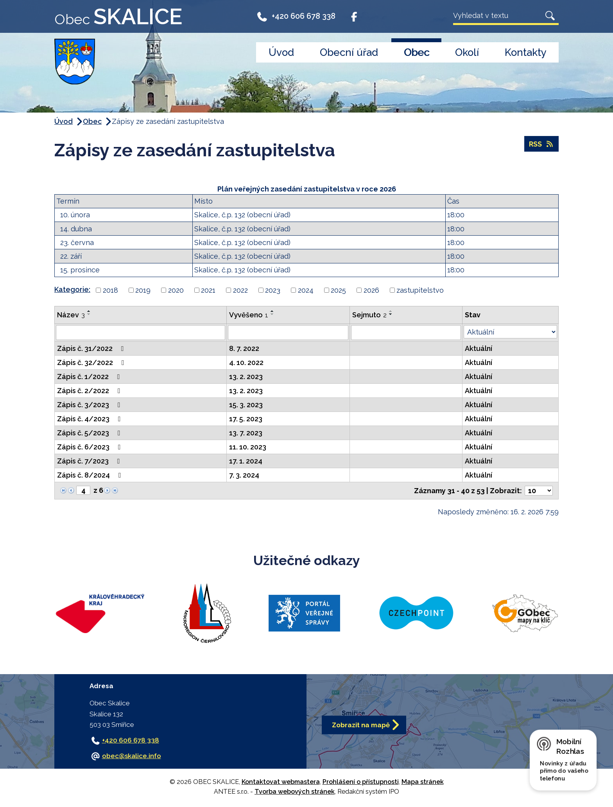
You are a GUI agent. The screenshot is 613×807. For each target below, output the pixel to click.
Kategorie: (72, 289)
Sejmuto (369, 315)
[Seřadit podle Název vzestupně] (89, 311)
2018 (110, 290)
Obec (416, 52)
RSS (541, 144)
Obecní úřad (349, 52)
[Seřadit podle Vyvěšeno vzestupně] (272, 311)
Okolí (467, 52)
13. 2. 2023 (246, 376)
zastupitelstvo (420, 290)
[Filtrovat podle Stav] (510, 331)
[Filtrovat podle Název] (140, 332)
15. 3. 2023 (246, 405)
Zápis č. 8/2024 (90, 475)
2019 (143, 290)
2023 (272, 290)
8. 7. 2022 (244, 348)
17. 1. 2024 (245, 461)
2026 (371, 290)
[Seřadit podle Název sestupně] (89, 314)
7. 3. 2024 (244, 475)
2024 (306, 290)
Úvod (281, 52)
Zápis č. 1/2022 (90, 376)
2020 (176, 290)
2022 (240, 290)
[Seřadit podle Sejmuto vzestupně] (391, 311)
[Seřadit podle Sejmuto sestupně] (391, 314)
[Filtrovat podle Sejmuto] (406, 332)
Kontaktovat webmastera (281, 782)
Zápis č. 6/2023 (90, 447)
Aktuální (478, 348)
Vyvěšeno (248, 315)
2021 (208, 290)
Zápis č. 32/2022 (92, 362)
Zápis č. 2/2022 (90, 391)
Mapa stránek (422, 782)
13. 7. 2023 (245, 433)
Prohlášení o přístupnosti (361, 782)
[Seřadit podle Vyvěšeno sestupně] (272, 314)
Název (71, 315)
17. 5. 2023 (245, 419)
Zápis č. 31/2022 (92, 348)
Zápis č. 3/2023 (90, 405)
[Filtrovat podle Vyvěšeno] (288, 332)
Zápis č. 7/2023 (90, 461)
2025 (338, 290)
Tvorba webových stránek (295, 791)
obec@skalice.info (131, 756)
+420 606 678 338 (295, 16)
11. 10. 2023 (247, 447)
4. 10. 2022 (246, 362)
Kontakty (526, 52)
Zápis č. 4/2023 (90, 419)
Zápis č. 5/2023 (90, 433)
